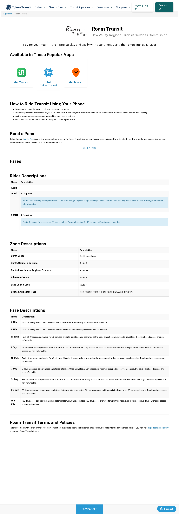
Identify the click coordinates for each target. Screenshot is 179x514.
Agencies (7, 14)
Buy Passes (89, 509)
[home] (19, 7)
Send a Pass (28, 139)
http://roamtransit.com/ (158, 428)
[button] (40, 7)
